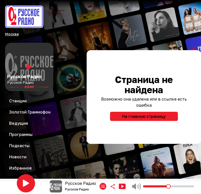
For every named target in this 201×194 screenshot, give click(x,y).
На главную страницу (144, 116)
